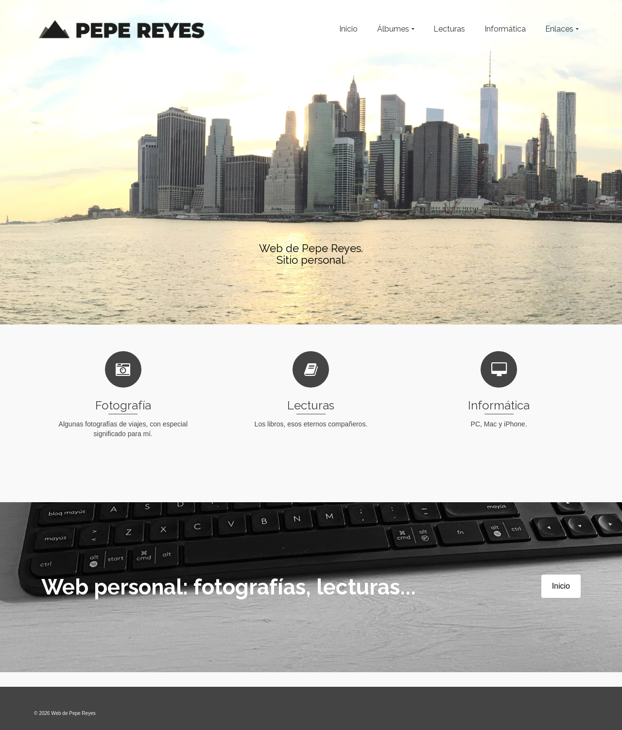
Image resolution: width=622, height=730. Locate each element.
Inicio (561, 586)
